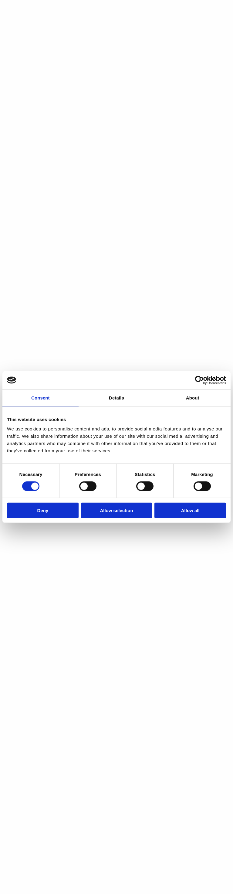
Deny (42, 510)
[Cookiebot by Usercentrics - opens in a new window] (199, 380)
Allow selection (116, 510)
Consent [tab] (40, 397)
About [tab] (192, 397)
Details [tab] (116, 397)
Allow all (190, 510)
